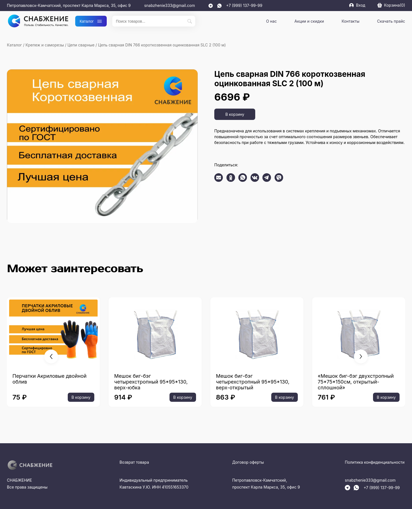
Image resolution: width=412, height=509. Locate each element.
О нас (271, 21)
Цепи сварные (81, 45)
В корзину (234, 114)
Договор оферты (248, 462)
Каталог (91, 21)
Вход (357, 5)
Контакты (350, 21)
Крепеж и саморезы (44, 45)
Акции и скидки (309, 21)
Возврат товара (134, 462)
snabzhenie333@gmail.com (169, 5)
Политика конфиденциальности (375, 462)
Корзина (391, 5)
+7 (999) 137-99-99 (244, 5)
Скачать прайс (391, 21)
